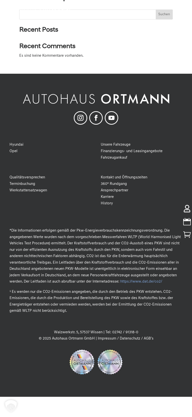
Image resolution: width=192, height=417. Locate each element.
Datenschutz (130, 339)
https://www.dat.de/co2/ (141, 282)
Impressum (107, 339)
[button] (184, 7)
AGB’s (149, 339)
